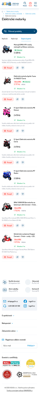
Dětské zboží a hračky (13, 11)
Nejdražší (5, 39)
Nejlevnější (14, 39)
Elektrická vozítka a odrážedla (13, 14)
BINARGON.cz (28, 390)
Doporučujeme (26, 39)
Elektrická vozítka (30, 14)
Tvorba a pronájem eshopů (15, 390)
